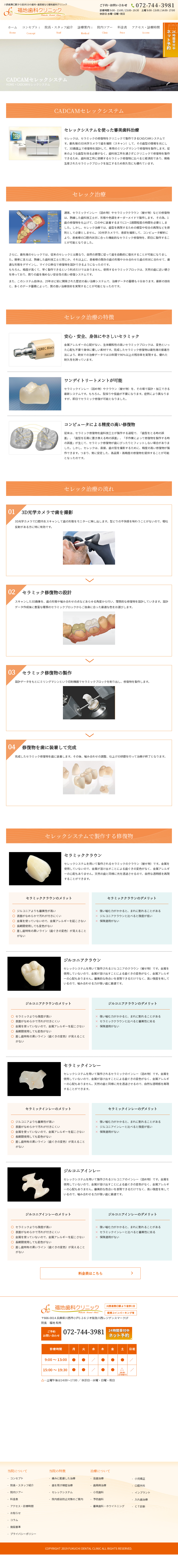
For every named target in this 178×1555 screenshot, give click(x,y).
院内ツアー (105, 27)
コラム (14, 1520)
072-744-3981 (83, 1332)
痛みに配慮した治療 (63, 1479)
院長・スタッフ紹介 (59, 27)
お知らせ (15, 1513)
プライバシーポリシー (23, 1534)
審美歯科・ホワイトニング (108, 1506)
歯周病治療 (99, 1486)
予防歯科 (98, 1499)
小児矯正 (140, 1479)
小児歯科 (98, 1492)
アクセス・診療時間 (146, 27)
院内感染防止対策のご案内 (67, 1499)
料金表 (122, 27)
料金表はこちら (90, 1273)
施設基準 (15, 1527)
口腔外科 (140, 1486)
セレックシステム (62, 1492)
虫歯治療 (98, 1479)
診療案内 (84, 27)
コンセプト (30, 27)
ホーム (12, 27)
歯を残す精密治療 (62, 1486)
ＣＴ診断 (140, 1507)
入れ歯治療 (141, 1500)
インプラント (142, 1493)
